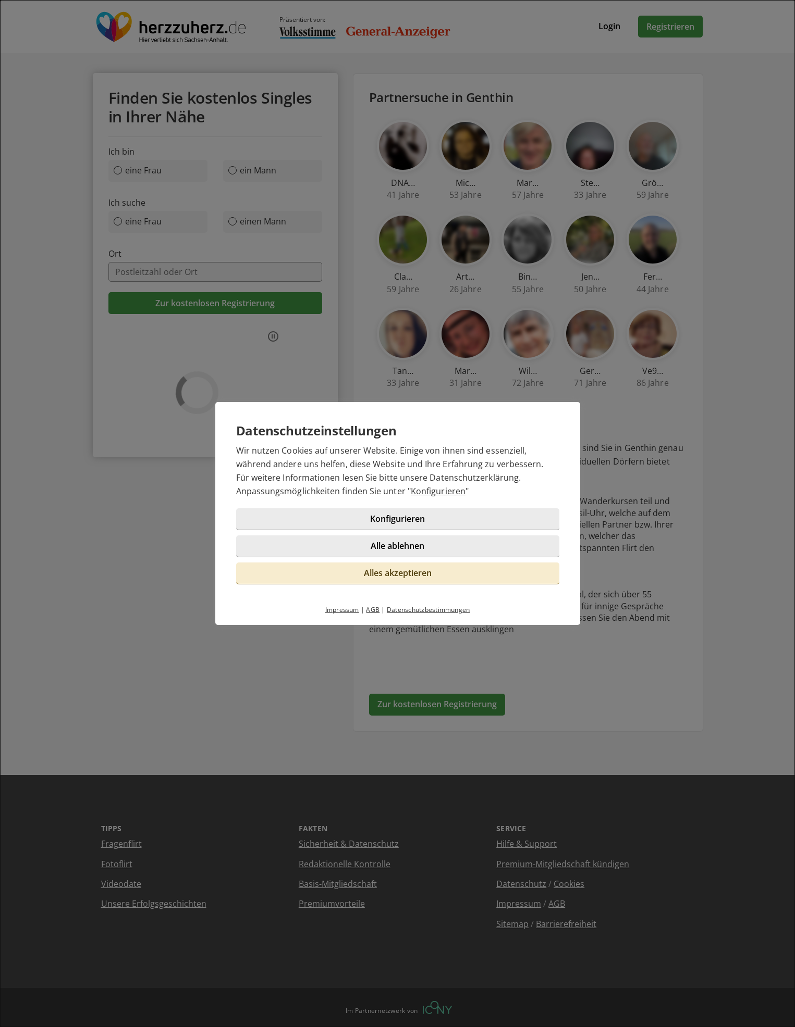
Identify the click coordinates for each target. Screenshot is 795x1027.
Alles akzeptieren (398, 573)
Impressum (342, 609)
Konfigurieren (438, 491)
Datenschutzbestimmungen (428, 609)
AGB (373, 609)
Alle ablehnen (397, 546)
